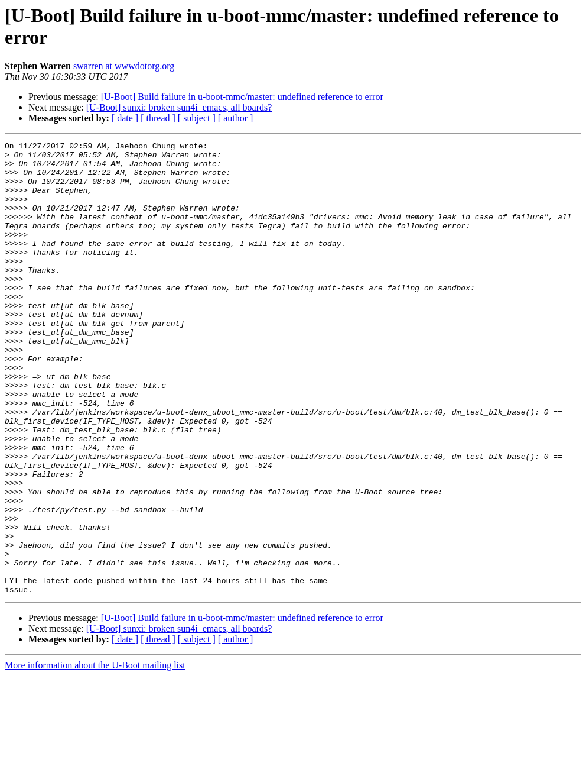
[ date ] (125, 118)
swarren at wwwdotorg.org (123, 66)
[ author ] (235, 118)
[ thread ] (158, 118)
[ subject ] (197, 118)
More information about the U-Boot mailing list (95, 756)
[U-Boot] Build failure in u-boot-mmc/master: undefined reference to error (242, 97)
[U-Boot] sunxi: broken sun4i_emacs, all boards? (179, 107)
